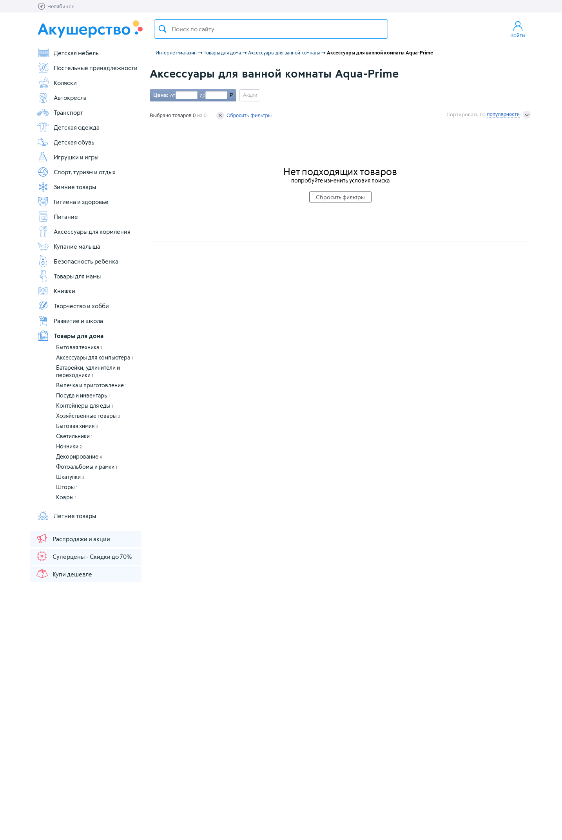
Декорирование (79, 456)
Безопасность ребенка (77, 261)
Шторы (67, 487)
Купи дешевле (64, 573)
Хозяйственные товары (88, 415)
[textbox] (271, 29)
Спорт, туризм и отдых (76, 172)
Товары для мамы (69, 276)
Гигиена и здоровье (73, 201)
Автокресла (62, 97)
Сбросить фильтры (244, 115)
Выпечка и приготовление (91, 385)
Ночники (69, 446)
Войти (517, 29)
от (171, 95)
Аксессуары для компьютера (94, 357)
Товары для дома (70, 335)
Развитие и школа (70, 320)
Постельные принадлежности (87, 67)
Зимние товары (66, 187)
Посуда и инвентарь (83, 395)
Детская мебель (68, 53)
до (201, 95)
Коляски (57, 82)
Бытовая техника (79, 347)
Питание (57, 216)
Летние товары (66, 515)
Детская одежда (68, 127)
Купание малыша (68, 246)
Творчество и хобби (73, 306)
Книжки (56, 291)
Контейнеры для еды (84, 405)
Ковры (66, 497)
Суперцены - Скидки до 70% (84, 556)
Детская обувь (65, 142)
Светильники (74, 436)
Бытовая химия (77, 426)
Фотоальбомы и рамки (86, 466)
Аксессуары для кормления (84, 231)
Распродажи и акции (73, 538)
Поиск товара (162, 29)
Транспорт (60, 112)
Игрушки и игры (67, 157)
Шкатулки (70, 476)
